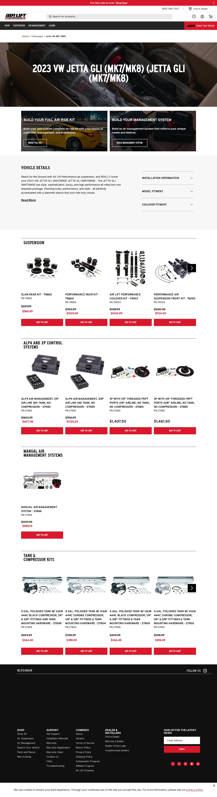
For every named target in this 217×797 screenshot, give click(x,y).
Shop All (22, 733)
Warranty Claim (54, 752)
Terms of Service (85, 743)
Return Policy (83, 747)
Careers (80, 738)
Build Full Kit (35, 142)
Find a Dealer (112, 736)
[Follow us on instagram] (197, 671)
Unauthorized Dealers (117, 750)
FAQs (49, 761)
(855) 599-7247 (170, 8)
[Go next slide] (192, 268)
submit (182, 749)
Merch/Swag (24, 756)
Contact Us (52, 756)
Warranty (51, 743)
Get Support (53, 733)
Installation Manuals (57, 738)
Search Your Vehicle (28, 747)
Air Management (26, 743)
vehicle (25, 36)
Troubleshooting (55, 765)
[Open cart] (210, 16)
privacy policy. (194, 791)
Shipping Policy (84, 756)
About (79, 733)
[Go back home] (16, 17)
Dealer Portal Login (115, 745)
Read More (28, 200)
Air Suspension (25, 738)
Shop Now (121, 2)
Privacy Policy (83, 752)
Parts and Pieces (26, 752)
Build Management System (130, 142)
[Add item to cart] (42, 322)
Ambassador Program (88, 761)
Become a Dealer (114, 741)
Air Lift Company (85, 770)
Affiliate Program (85, 765)
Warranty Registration (58, 747)
